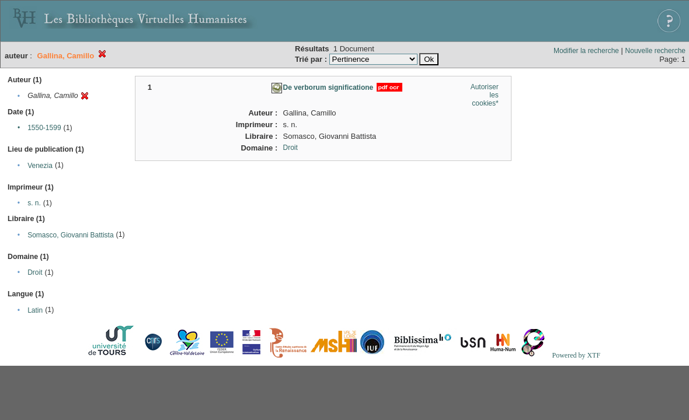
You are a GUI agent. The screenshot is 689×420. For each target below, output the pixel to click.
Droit (34, 272)
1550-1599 (44, 128)
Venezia (40, 166)
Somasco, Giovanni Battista (70, 235)
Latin (35, 310)
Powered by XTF (576, 355)
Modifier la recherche (586, 51)
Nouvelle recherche (655, 51)
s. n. (34, 203)
